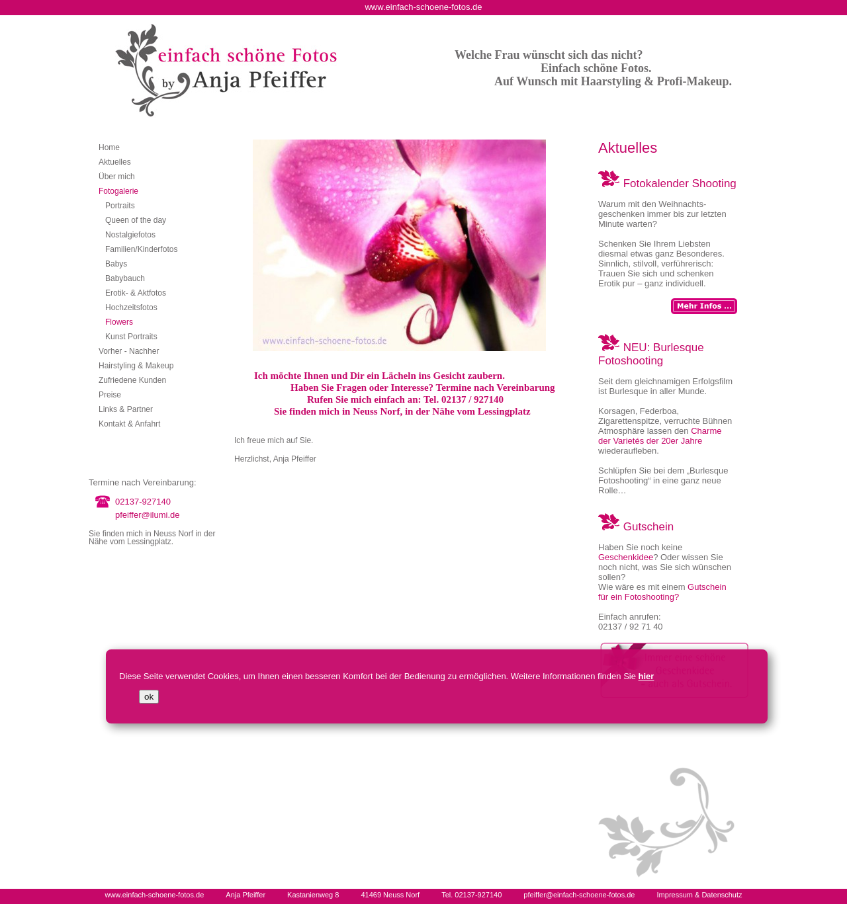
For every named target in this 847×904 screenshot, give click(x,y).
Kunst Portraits (131, 336)
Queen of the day (135, 220)
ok (149, 697)
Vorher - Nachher (129, 351)
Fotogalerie (118, 191)
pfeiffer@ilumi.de (147, 515)
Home (109, 147)
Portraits (120, 205)
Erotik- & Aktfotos (135, 293)
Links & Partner (126, 409)
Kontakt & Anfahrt (129, 424)
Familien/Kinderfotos (141, 249)
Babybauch (125, 278)
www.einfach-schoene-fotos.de (154, 895)
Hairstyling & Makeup (136, 365)
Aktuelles (115, 162)
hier (646, 676)
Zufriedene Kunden (132, 380)
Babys (116, 263)
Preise (110, 394)
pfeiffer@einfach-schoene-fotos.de (579, 895)
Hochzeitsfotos (131, 307)
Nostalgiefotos (130, 234)
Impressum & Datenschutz (699, 895)
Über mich (117, 176)
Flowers (119, 322)
